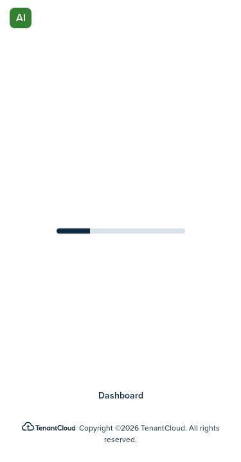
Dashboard (120, 396)
